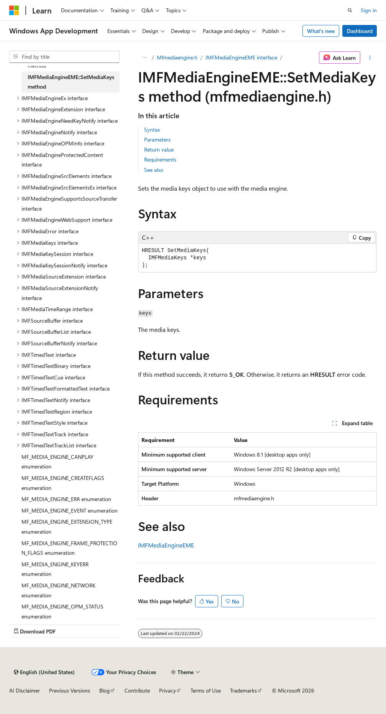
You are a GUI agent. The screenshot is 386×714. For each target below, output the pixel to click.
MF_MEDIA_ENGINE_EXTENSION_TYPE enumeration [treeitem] (66, 526)
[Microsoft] (14, 10)
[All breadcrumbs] (144, 57)
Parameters (157, 139)
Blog (104, 690)
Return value (159, 149)
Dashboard (360, 31)
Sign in (369, 10)
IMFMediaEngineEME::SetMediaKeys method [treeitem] (71, 82)
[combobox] (64, 57)
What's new (321, 31)
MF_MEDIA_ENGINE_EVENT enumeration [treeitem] (69, 510)
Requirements (160, 159)
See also (153, 169)
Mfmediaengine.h (177, 57)
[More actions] (370, 57)
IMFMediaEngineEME (166, 545)
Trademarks (243, 690)
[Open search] (350, 10)
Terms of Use (206, 690)
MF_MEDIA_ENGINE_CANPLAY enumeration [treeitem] (57, 461)
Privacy (167, 690)
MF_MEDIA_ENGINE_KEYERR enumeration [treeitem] (55, 569)
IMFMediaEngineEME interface (241, 57)
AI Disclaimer (24, 690)
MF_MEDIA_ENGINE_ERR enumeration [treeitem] (66, 499)
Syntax (152, 129)
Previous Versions (69, 690)
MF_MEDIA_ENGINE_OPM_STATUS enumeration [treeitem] (62, 611)
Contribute (137, 690)
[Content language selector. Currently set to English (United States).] (44, 672)
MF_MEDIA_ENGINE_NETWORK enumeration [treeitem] (58, 590)
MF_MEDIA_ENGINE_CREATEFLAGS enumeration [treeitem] (62, 482)
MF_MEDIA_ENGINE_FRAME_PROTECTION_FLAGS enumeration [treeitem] (69, 548)
